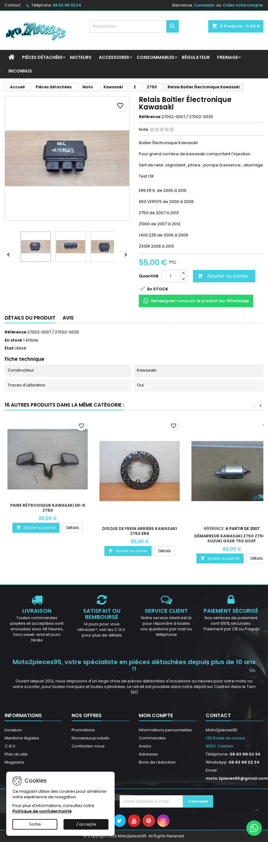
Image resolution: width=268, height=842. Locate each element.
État (9, 348)
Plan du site (16, 754)
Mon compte (156, 715)
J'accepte (86, 824)
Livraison (13, 730)
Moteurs (80, 57)
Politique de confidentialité (42, 811)
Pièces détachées (42, 57)
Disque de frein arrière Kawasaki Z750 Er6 (139, 531)
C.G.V (10, 746)
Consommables (155, 57)
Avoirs (145, 746)
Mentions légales (22, 738)
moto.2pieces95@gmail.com (237, 778)
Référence (149, 117)
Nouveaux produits (90, 738)
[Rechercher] (133, 26)
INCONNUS (20, 71)
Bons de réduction (157, 762)
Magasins (14, 762)
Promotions (83, 730)
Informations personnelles (165, 730)
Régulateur (196, 57)
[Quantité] (170, 276)
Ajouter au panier (223, 276)
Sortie (35, 824)
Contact (12, 5)
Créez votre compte (243, 5)
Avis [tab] (68, 317)
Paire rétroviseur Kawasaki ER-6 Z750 (47, 507)
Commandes (152, 738)
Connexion (204, 5)
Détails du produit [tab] (30, 317)
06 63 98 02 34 (67, 5)
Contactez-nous (88, 746)
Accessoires (114, 57)
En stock (13, 340)
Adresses (148, 754)
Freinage (227, 57)
